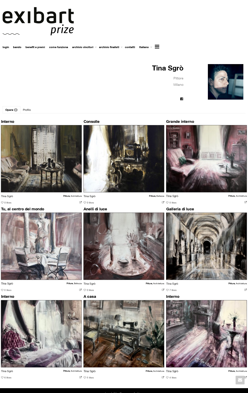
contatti (130, 47)
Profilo (27, 109)
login (6, 47)
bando (17, 47)
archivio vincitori (83, 47)
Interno (9, 123)
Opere (11, 109)
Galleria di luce (172, 207)
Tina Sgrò (167, 68)
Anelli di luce (92, 207)
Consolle (88, 123)
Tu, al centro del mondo (23, 207)
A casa (87, 291)
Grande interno (172, 123)
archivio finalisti (109, 47)
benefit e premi (35, 47)
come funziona (58, 47)
